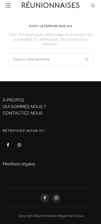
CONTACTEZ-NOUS (23, 113)
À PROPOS (13, 100)
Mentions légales (19, 163)
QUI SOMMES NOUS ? (24, 106)
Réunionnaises (50, 5)
